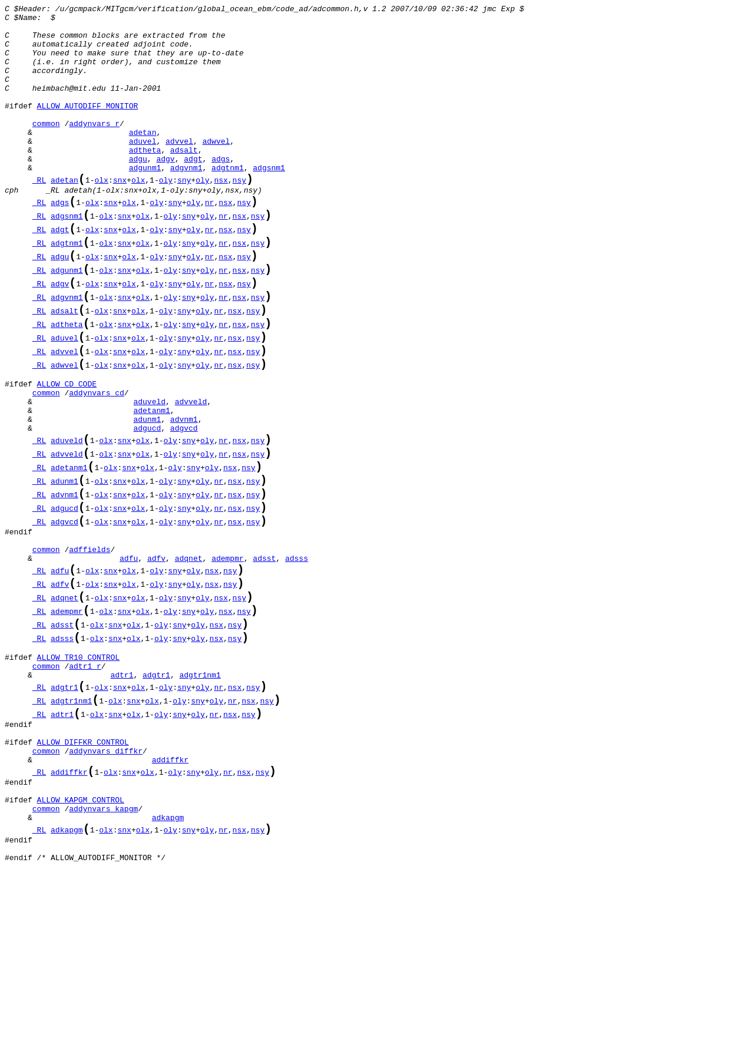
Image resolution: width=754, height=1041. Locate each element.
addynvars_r (94, 148)
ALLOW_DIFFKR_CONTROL (83, 879)
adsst (264, 662)
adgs (220, 190)
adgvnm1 (186, 201)
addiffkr (170, 900)
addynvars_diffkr (106, 890)
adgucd (147, 508)
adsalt (184, 179)
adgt (193, 190)
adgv (165, 190)
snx (120, 215)
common (46, 148)
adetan (143, 158)
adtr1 (121, 800)
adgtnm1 (227, 201)
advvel (179, 169)
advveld (191, 476)
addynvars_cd (96, 466)
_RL (39, 215)
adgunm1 (145, 201)
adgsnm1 (269, 201)
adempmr (227, 662)
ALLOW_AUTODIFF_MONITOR (87, 126)
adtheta (145, 179)
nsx (220, 215)
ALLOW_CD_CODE (67, 455)
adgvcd (184, 508)
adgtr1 (156, 800)
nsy (239, 215)
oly (166, 215)
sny (184, 215)
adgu (138, 190)
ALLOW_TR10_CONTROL (78, 779)
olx (101, 215)
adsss (296, 662)
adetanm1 (151, 487)
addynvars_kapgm (103, 959)
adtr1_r (85, 789)
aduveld (149, 476)
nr (209, 242)
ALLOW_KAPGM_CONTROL (80, 948)
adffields (89, 651)
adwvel (216, 169)
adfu (129, 662)
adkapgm (168, 969)
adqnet (189, 662)
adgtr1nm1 (199, 800)
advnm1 (184, 498)
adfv (156, 662)
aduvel (143, 169)
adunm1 (147, 498)
